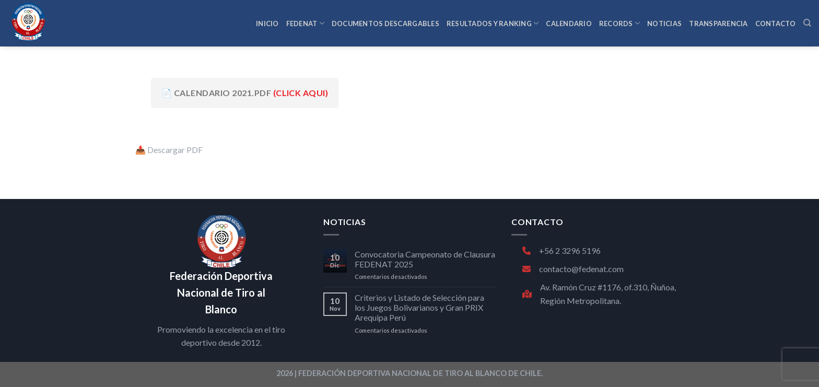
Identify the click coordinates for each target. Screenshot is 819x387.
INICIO (267, 23)
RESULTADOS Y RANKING (493, 23)
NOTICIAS (664, 23)
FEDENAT (305, 23)
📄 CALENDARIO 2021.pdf (244, 93)
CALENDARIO (569, 23)
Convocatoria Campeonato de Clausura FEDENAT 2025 (425, 259)
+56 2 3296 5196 (561, 250)
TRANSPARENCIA (718, 23)
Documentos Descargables (385, 23)
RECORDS (619, 23)
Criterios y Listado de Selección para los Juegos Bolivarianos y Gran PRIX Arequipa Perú (419, 307)
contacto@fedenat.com (573, 269)
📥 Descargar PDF (169, 150)
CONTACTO (775, 23)
